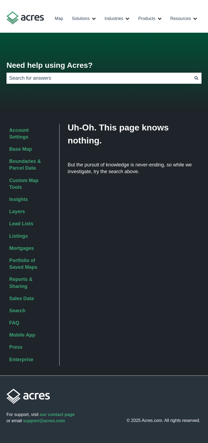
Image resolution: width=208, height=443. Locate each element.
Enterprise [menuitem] (21, 359)
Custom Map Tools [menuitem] (23, 184)
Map (59, 18)
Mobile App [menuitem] (22, 335)
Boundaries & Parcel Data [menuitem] (25, 165)
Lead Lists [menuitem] (21, 223)
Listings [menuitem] (18, 236)
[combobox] (98, 78)
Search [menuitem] (17, 310)
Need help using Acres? (49, 65)
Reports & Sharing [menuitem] (20, 283)
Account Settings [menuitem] (19, 133)
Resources (180, 18)
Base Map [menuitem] (20, 149)
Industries (114, 18)
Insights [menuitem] (18, 199)
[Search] (196, 78)
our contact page (57, 414)
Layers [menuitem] (17, 211)
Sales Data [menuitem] (21, 298)
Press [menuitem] (15, 347)
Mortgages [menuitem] (21, 248)
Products (146, 18)
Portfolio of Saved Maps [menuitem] (23, 264)
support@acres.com (44, 420)
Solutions (81, 18)
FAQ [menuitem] (14, 322)
